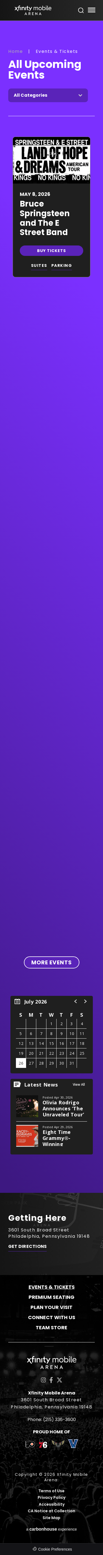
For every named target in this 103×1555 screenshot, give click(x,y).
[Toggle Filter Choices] (48, 95)
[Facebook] (51, 1380)
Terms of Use (51, 1491)
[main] (51, 607)
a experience (51, 1529)
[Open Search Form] (81, 10)
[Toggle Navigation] (91, 10)
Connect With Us (51, 1317)
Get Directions (27, 1247)
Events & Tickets (52, 1287)
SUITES (39, 265)
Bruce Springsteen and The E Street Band (45, 218)
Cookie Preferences (55, 1549)
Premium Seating (51, 1297)
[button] (75, 1001)
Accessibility (52, 1504)
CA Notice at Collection (51, 1511)
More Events (51, 962)
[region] (51, 1034)
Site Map (51, 1517)
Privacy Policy (51, 1497)
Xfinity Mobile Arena (33, 10)
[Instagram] (43, 1380)
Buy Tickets (51, 250)
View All (79, 1084)
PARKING (61, 265)
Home (15, 51)
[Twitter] (59, 1380)
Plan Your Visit (51, 1307)
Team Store (51, 1327)
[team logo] (30, 1445)
